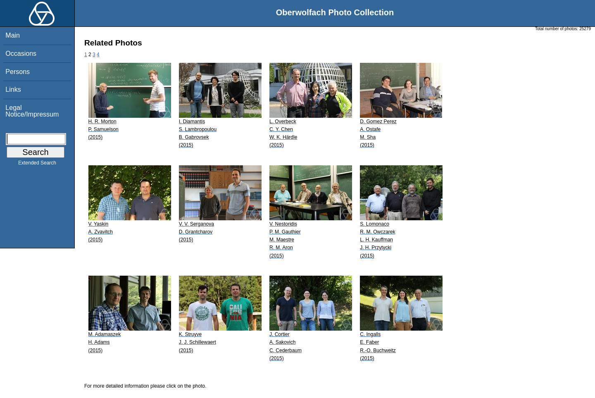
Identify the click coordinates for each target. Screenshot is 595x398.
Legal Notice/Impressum (32, 111)
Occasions (20, 53)
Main (12, 35)
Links (13, 89)
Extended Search (37, 164)
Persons (17, 71)
